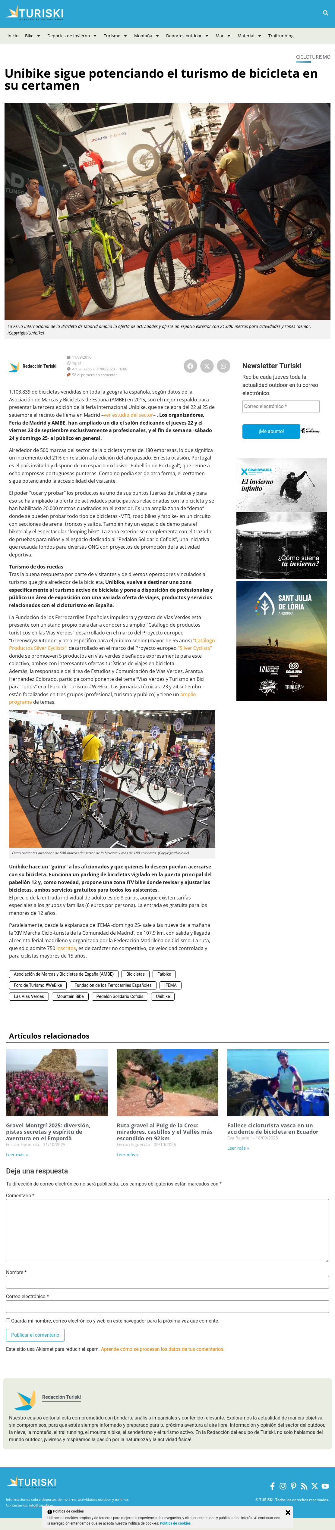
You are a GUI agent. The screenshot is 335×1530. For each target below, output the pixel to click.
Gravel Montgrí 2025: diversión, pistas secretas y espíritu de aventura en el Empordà (48, 1132)
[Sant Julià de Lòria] (281, 700)
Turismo (116, 36)
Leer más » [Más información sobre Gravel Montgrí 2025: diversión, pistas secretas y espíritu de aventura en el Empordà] (17, 1155)
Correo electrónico (27, 1296)
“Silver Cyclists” (195, 648)
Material (250, 36)
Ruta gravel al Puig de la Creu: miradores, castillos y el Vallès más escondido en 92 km (165, 1132)
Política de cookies (175, 1523)
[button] (325, 13)
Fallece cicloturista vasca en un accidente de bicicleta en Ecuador (272, 1129)
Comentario (20, 1195)
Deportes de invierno (72, 36)
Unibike (163, 996)
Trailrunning (281, 36)
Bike (33, 36)
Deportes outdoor (187, 36)
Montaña (147, 36)
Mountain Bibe (70, 996)
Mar (223, 36)
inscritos (66, 948)
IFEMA (170, 985)
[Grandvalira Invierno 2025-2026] (281, 577)
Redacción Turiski (39, 366)
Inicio (13, 36)
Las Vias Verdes (29, 996)
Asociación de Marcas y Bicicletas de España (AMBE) (64, 974)
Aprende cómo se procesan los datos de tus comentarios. (163, 1349)
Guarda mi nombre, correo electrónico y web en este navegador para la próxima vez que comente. (115, 1321)
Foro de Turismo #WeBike (38, 985)
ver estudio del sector (128, 415)
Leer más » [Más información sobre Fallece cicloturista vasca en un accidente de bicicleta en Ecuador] (238, 1148)
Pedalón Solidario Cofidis (120, 996)
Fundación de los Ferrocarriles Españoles (113, 985)
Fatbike (164, 974)
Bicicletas (135, 974)
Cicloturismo (313, 57)
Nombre (16, 1272)
